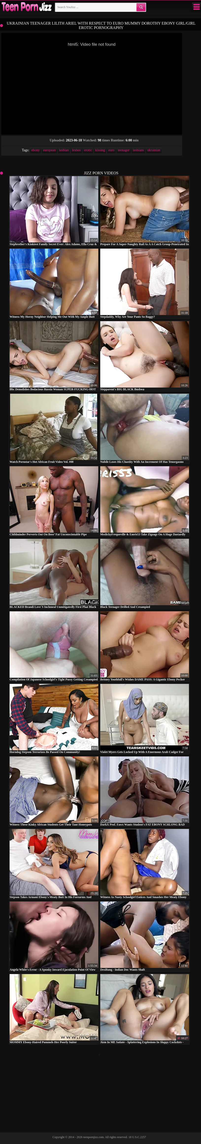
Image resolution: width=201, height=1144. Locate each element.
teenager (123, 150)
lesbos (76, 150)
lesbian (64, 150)
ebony (35, 150)
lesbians (138, 150)
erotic (88, 150)
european (49, 150)
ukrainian (153, 150)
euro (111, 150)
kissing (100, 150)
